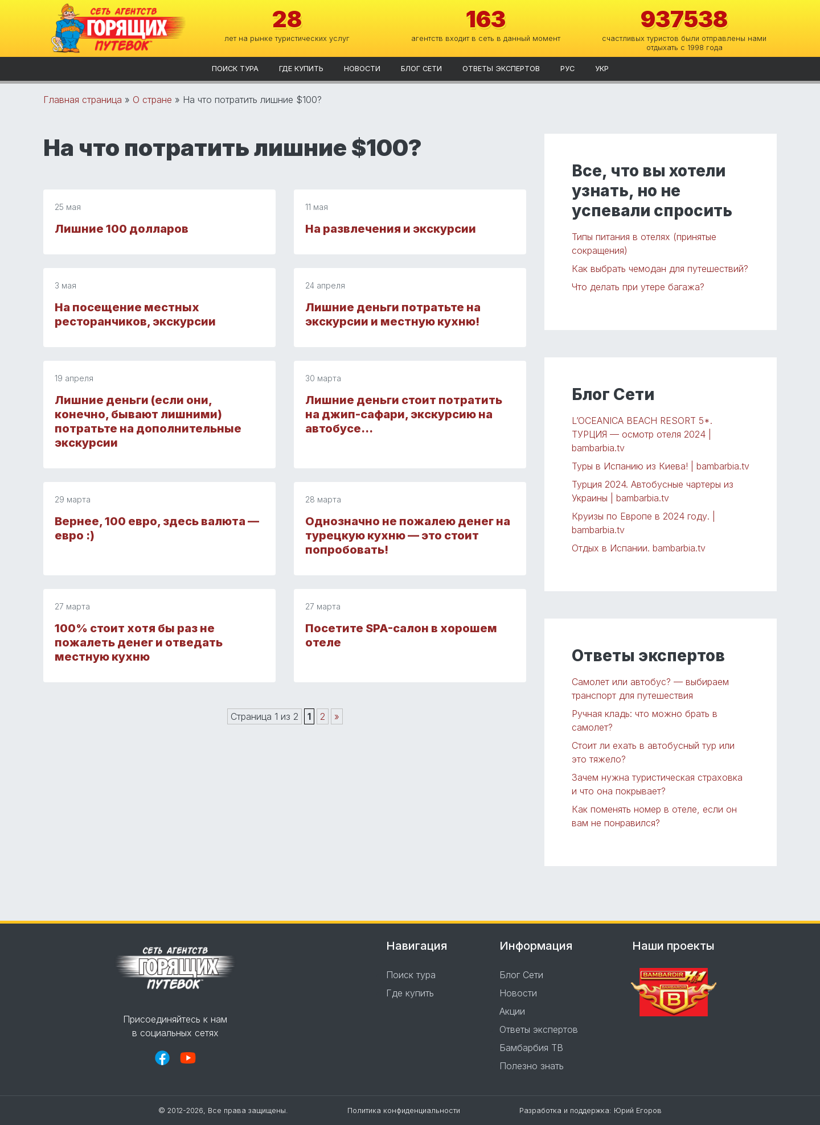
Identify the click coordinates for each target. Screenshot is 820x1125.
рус (567, 68)
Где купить (301, 68)
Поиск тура (235, 68)
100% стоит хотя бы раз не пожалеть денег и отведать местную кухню (139, 642)
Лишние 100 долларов (121, 229)
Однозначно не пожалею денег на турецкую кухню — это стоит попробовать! (407, 535)
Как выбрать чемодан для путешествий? (660, 268)
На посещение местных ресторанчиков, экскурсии (135, 314)
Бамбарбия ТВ (531, 1047)
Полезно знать (531, 1066)
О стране (152, 99)
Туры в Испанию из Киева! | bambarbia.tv (660, 466)
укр (602, 68)
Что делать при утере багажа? (638, 286)
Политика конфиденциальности (403, 1110)
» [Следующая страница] (336, 716)
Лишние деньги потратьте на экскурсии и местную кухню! (393, 314)
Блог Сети (421, 68)
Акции (512, 1011)
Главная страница (82, 99)
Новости (362, 68)
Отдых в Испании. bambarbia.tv (639, 548)
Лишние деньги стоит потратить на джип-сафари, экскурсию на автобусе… (403, 414)
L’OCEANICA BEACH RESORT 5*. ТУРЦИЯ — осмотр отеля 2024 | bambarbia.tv (642, 434)
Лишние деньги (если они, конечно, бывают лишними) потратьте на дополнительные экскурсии (148, 421)
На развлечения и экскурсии (390, 229)
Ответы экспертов (501, 68)
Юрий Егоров (638, 1110)
